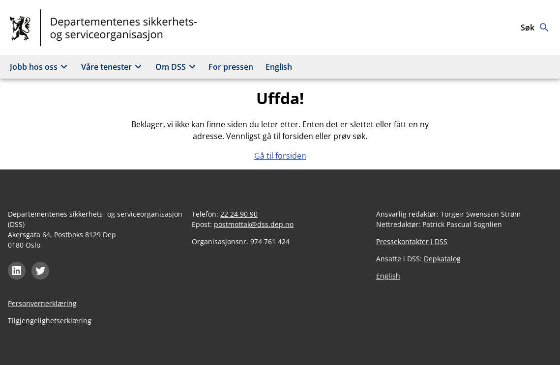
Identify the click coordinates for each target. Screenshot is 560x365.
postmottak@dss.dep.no (254, 224)
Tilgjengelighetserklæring (49, 320)
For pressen (230, 66)
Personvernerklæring (42, 303)
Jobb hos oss (40, 66)
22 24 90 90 (239, 214)
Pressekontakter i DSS (411, 241)
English (278, 66)
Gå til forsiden (280, 155)
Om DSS (177, 66)
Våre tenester (113, 66)
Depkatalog (442, 258)
